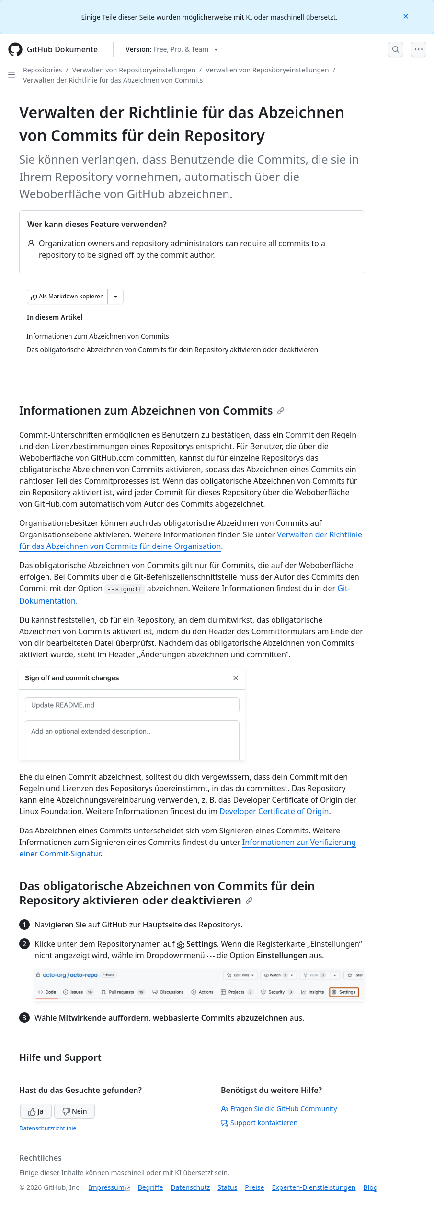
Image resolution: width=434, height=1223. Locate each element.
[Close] (406, 15)
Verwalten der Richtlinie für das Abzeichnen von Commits (113, 79)
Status (227, 1187)
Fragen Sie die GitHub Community (279, 1108)
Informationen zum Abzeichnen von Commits (152, 410)
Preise (254, 1187)
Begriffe (150, 1187)
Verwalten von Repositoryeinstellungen (133, 69)
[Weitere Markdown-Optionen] (115, 296)
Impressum (107, 1187)
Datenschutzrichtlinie (47, 1128)
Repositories (42, 69)
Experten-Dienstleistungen (313, 1187)
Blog (371, 1187)
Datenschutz (190, 1187)
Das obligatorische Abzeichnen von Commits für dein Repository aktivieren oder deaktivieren (167, 893)
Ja (36, 1111)
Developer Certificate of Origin (274, 811)
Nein (74, 1111)
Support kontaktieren (259, 1122)
